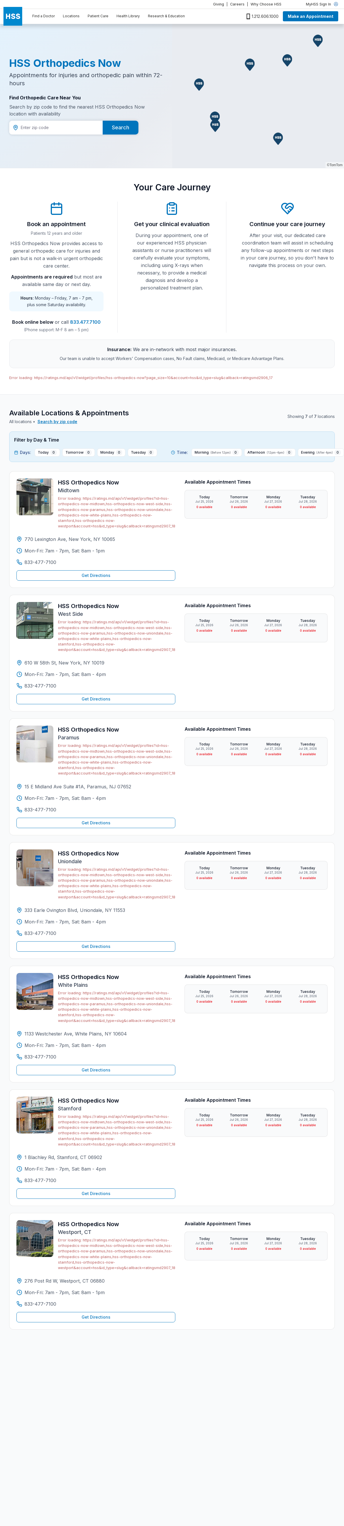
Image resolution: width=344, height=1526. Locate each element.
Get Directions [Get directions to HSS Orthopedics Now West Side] (96, 698)
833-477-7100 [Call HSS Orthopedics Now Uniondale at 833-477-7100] (40, 933)
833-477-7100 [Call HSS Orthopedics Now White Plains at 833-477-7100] (40, 1057)
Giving (218, 4)
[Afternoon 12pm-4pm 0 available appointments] (270, 452)
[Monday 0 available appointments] (111, 452)
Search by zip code (57, 421)
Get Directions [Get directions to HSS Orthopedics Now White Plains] (96, 1069)
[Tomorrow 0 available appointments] (78, 452)
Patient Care (98, 16)
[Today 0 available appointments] (47, 452)
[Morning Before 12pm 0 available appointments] (216, 452)
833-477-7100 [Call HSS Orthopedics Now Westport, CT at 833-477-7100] (40, 1304)
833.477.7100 (85, 322)
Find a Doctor (43, 16)
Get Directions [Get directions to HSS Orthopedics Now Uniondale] (96, 946)
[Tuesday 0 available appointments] (142, 452)
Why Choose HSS (266, 4)
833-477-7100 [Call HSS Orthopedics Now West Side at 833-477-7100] (40, 686)
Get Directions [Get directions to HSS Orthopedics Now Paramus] (96, 822)
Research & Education (166, 16)
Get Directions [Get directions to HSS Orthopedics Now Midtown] (96, 575)
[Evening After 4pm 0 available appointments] (321, 452)
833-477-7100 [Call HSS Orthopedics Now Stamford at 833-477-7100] (40, 1180)
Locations (71, 16)
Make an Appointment (310, 16)
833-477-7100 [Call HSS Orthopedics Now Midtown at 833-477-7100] (40, 562)
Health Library (128, 16)
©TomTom (335, 165)
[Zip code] (56, 128)
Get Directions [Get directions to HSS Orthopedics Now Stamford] (96, 1193)
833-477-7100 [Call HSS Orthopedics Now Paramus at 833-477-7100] (40, 810)
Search (120, 127)
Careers (237, 4)
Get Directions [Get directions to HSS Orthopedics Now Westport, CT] (96, 1317)
